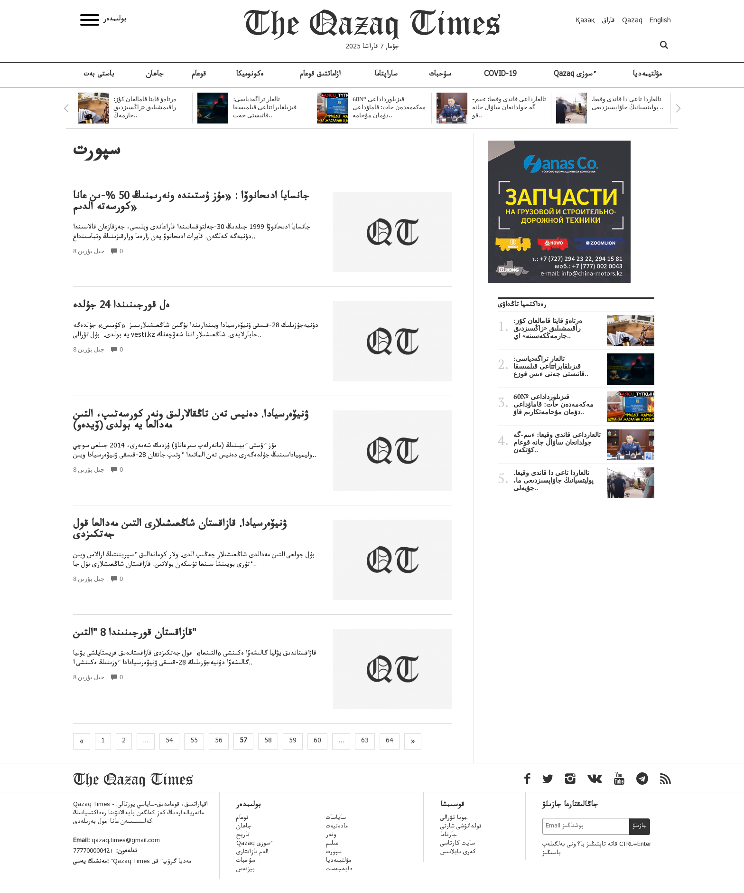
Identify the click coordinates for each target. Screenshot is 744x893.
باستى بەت (99, 75)
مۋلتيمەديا (647, 75)
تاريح (243, 835)
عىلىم (332, 844)
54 (169, 741)
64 (389, 741)
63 (365, 741)
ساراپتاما (386, 75)
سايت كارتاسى (457, 844)
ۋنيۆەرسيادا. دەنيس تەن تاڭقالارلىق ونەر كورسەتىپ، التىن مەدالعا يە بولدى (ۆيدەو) (191, 421)
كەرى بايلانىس (458, 852)
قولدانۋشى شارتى (461, 827)
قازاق (608, 21)
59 (293, 741)
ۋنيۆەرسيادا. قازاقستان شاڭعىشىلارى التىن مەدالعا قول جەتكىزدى (180, 530)
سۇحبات (440, 75)
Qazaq (632, 21)
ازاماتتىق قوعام (320, 75)
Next (678, 108)
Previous (66, 108)
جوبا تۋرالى (454, 818)
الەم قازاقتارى (252, 852)
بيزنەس (245, 869)
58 (268, 741)
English (660, 21)
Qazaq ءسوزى (575, 75)
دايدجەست (339, 869)
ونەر (331, 835)
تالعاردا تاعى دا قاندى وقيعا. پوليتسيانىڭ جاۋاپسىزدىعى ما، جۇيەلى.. (583, 480)
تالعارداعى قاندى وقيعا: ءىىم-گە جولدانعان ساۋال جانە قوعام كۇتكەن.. (583, 442)
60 (317, 741)
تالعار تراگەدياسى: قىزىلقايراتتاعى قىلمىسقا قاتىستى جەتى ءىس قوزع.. (583, 366)
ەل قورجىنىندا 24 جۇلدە (121, 306)
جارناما (448, 835)
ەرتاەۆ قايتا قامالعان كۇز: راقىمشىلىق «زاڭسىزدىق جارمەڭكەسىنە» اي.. (583, 328)
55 (194, 741)
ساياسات (336, 818)
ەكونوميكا (250, 75)
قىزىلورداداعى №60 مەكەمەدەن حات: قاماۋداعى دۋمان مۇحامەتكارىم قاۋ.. (583, 404)
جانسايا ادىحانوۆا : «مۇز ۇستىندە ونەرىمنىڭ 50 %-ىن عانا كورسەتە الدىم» (191, 203)
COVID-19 (500, 75)
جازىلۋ (639, 826)
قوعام (199, 75)
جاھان (155, 75)
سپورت (334, 852)
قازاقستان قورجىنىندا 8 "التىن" (134, 634)
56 (219, 741)
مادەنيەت (337, 827)
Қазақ (585, 21)
